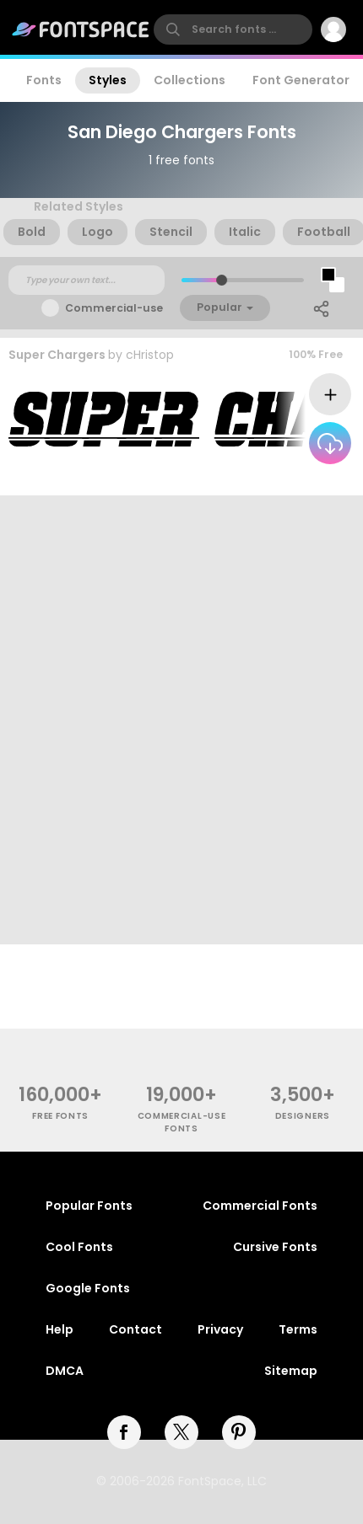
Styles (108, 80)
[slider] (221, 280)
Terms (298, 1329)
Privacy (220, 1329)
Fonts (44, 80)
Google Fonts (88, 1288)
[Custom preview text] (86, 280)
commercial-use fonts (182, 1122)
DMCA (65, 1370)
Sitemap (290, 1370)
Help (59, 1329)
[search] (233, 29)
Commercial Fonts (260, 1205)
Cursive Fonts (275, 1246)
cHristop (150, 354)
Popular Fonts (89, 1205)
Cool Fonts (79, 1246)
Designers (302, 1116)
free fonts (60, 1116)
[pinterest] (239, 1432)
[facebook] (124, 1432)
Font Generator (300, 80)
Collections (189, 80)
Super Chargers (57, 354)
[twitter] (181, 1432)
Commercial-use (114, 308)
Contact (135, 1329)
